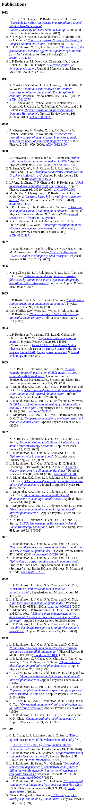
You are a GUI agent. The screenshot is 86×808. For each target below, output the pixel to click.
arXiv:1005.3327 (41, 117)
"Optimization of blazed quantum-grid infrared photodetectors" (44, 663)
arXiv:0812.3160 (56, 144)
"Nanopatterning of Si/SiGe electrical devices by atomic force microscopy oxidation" (44, 444)
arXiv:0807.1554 (40, 179)
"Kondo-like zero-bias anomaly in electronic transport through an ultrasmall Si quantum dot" (43, 649)
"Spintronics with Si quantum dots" (31, 456)
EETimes (47, 348)
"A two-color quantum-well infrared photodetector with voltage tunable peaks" (39, 497)
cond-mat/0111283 (65, 474)
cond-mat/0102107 (33, 572)
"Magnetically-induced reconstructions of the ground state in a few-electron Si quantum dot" (45, 549)
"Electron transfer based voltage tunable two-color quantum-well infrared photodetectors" (45, 392)
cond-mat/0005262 (59, 606)
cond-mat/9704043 (40, 760)
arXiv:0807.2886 (64, 189)
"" (42, 92)
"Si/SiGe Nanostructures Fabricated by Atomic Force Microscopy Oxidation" (43, 525)
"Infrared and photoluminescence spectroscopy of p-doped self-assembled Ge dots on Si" (45, 692)
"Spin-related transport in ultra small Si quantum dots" (43, 561)
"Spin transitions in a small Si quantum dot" (36, 603)
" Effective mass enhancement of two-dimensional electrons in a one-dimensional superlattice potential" (44, 617)
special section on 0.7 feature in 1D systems (43, 216)
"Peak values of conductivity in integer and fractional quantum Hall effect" (46, 782)
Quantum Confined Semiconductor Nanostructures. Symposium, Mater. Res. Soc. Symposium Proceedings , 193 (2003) (45, 379)
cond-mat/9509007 (31, 777)
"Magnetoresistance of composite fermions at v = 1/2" (46, 754)
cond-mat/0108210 (46, 554)
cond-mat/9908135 (46, 655)
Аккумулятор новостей (52, 352)
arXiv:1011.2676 (19, 99)
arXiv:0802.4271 (20, 235)
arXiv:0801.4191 (20, 203)
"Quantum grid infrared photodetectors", (50, 718)
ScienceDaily (63, 348)
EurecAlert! (27, 352)
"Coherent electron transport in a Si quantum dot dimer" (43, 468)
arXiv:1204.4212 (20, 58)
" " (44, 769)
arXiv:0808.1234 (64, 165)
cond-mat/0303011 (39, 411)
